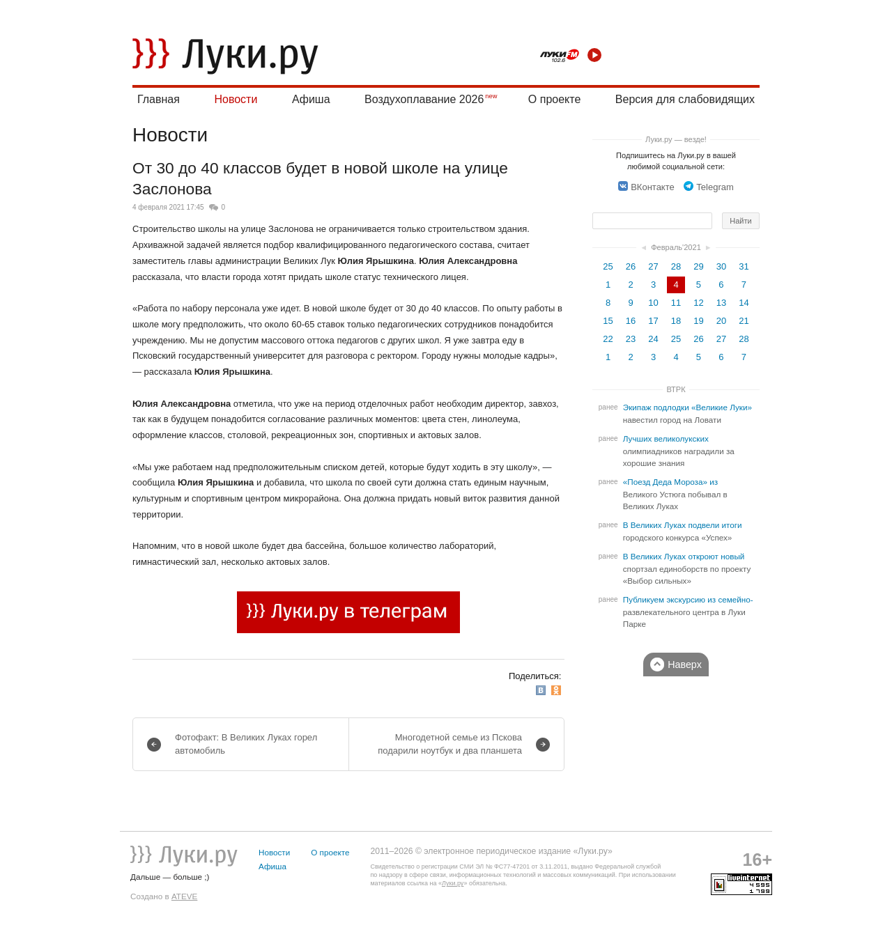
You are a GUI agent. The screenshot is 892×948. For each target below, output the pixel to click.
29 (698, 266)
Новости (235, 99)
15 (608, 321)
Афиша (311, 99)
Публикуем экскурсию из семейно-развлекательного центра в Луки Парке (688, 612)
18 (676, 321)
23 (631, 339)
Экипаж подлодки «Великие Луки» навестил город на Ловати (687, 413)
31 (743, 266)
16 (631, 321)
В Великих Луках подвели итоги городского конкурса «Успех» (682, 531)
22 (608, 339)
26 (631, 266)
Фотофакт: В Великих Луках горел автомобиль (246, 743)
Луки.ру (452, 883)
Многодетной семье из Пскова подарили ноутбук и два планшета (450, 743)
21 (743, 321)
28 (676, 266)
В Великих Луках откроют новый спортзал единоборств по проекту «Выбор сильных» (687, 568)
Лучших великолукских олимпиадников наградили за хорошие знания (679, 451)
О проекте (554, 99)
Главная (158, 99)
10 (653, 302)
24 (653, 339)
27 (653, 266)
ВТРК (675, 389)
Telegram (708, 187)
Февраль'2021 (676, 247)
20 (721, 321)
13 (721, 302)
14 (743, 302)
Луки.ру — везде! (676, 139)
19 (698, 321)
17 (653, 321)
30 (721, 266)
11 (676, 302)
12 (698, 302)
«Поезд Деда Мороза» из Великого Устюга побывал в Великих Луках (675, 494)
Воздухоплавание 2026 (424, 99)
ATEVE (184, 896)
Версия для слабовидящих (685, 99)
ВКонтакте (646, 187)
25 (608, 266)
